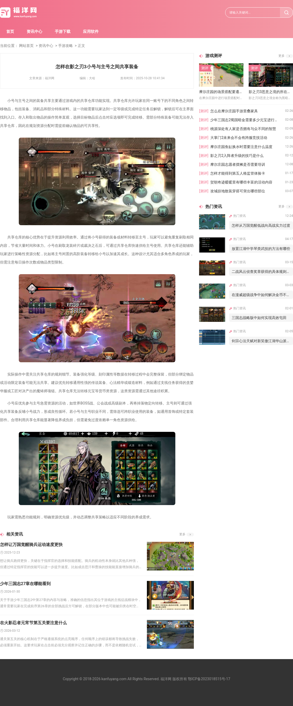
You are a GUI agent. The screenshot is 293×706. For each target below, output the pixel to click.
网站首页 (26, 46)
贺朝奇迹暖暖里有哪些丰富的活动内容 (241, 182)
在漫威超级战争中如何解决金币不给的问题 (262, 295)
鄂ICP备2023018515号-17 (209, 679)
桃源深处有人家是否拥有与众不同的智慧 (243, 129)
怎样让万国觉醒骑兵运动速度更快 (31, 544)
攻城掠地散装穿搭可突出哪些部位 (237, 191)
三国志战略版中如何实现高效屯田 (259, 318)
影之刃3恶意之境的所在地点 (271, 92)
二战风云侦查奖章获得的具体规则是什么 (262, 271)
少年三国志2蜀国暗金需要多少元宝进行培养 (246, 120)
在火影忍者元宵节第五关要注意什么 (33, 622)
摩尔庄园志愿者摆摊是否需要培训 (237, 164)
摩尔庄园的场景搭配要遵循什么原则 (221, 92)
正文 (81, 46)
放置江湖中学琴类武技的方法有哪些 (261, 249)
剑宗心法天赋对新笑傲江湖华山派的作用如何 (262, 341)
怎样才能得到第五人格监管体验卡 (237, 173)
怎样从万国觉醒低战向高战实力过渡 (261, 225)
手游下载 (62, 31)
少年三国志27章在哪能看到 (25, 583)
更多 (182, 534)
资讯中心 (34, 31)
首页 (10, 31)
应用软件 (91, 31)
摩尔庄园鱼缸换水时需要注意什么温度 (241, 147)
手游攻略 (65, 46)
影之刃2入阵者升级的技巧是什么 (237, 156)
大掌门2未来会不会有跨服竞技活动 (238, 138)
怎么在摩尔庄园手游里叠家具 (234, 111)
